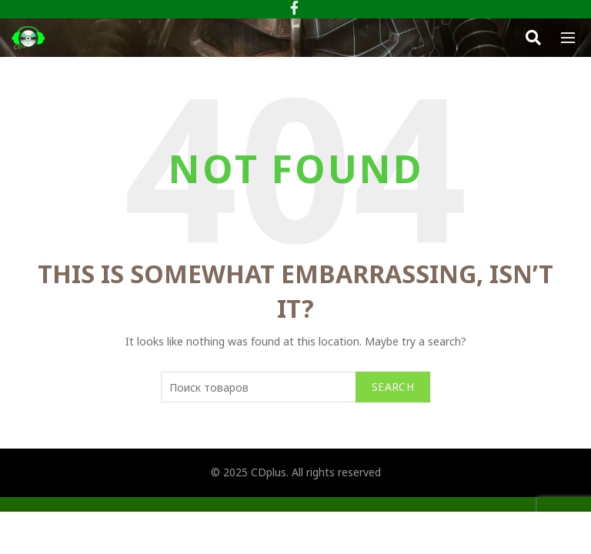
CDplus (268, 472)
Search (393, 386)
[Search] (533, 37)
